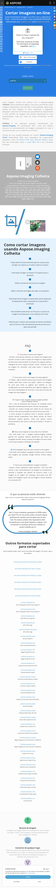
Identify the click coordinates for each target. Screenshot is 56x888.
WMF (38, 190)
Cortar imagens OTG (27, 771)
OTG (34, 192)
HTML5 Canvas (29, 196)
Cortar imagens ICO (28, 798)
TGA (26, 190)
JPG (39, 188)
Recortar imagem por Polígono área (27, 589)
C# (17, 140)
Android (37, 140)
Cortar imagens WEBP (28, 717)
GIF (14, 190)
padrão (27, 80)
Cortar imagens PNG (27, 670)
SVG (6, 192)
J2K (45, 188)
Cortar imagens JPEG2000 (28, 629)
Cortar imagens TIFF (28, 650)
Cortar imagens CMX (27, 792)
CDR (41, 192)
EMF (30, 190)
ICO (49, 192)
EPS (37, 192)
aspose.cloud (44, 21)
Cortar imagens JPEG (27, 609)
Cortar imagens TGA (27, 684)
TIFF (10, 190)
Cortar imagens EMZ (27, 697)
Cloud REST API (33, 142)
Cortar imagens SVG (28, 724)
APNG (22, 190)
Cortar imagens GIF (28, 663)
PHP (27, 140)
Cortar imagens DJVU (27, 751)
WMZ (43, 190)
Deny (39, 881)
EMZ (34, 190)
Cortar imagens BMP (27, 636)
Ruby (51, 140)
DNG (25, 192)
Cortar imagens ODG (27, 765)
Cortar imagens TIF (28, 657)
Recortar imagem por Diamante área (27, 582)
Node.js (45, 140)
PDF (17, 194)
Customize (16, 881)
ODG (30, 192)
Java (31, 140)
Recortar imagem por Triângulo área (28, 575)
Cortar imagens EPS (28, 778)
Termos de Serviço (42, 65)
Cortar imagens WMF (27, 704)
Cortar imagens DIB (28, 643)
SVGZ (11, 192)
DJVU (21, 192)
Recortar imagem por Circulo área (27, 569)
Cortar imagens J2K (28, 623)
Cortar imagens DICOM (28, 738)
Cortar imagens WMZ (27, 711)
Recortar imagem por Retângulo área (28, 562)
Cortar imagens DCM (27, 744)
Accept (28, 877)
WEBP (48, 190)
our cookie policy (30, 873)
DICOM (16, 192)
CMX (45, 192)
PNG (17, 190)
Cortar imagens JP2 (28, 616)
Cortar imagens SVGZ (27, 731)
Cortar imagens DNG (27, 758)
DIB (7, 190)
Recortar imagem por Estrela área (27, 596)
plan (33, 46)
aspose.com (26, 21)
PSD (21, 194)
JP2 (42, 188)
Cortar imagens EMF (27, 690)
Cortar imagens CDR (27, 785)
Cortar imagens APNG (28, 677)
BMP (49, 188)
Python (22, 140)
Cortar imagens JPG (28, 602)
